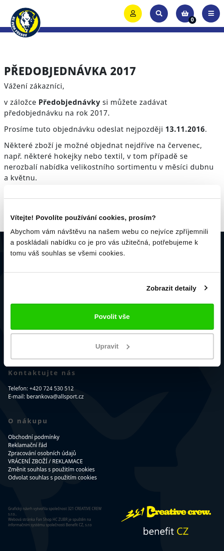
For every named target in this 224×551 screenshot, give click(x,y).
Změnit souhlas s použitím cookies (51, 469)
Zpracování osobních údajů (42, 453)
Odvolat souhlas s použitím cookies (52, 477)
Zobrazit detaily (171, 288)
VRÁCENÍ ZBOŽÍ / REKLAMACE (45, 461)
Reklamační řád (27, 445)
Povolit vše (112, 316)
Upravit (112, 346)
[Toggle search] (159, 13)
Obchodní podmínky (33, 437)
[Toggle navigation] (211, 13)
